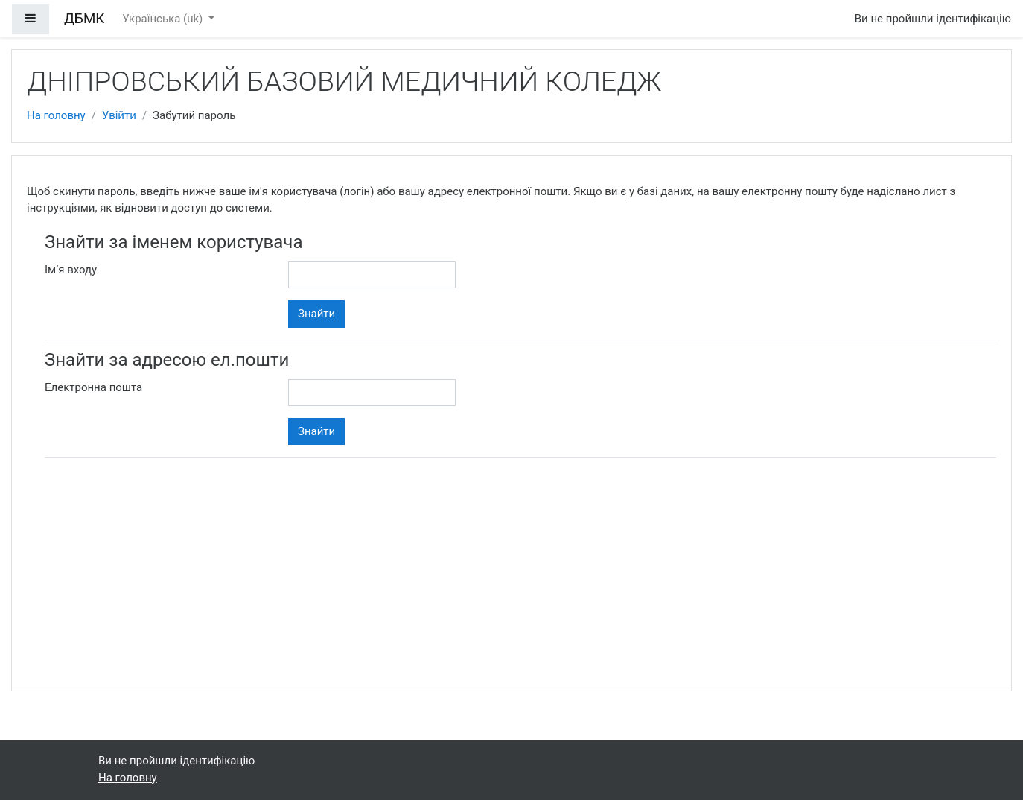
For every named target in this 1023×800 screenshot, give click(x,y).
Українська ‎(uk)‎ (163, 18)
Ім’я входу (71, 269)
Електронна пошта (93, 387)
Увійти (119, 115)
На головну (56, 115)
